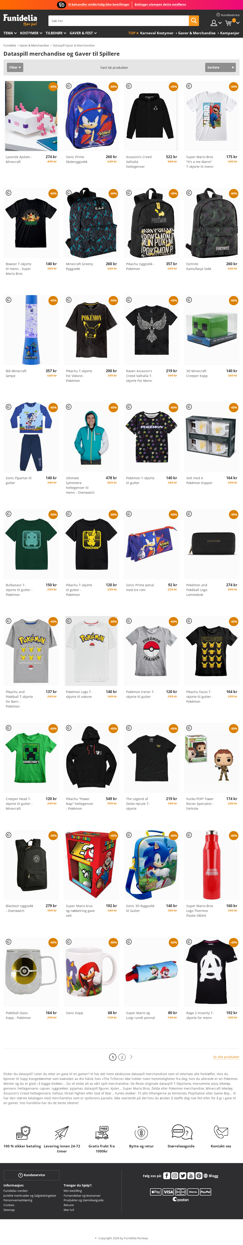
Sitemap (9, 1210)
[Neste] (131, 1057)
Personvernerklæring (17, 1200)
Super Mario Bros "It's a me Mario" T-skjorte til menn (199, 162)
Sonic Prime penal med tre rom (140, 587)
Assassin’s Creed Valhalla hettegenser (139, 162)
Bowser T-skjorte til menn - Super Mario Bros (18, 269)
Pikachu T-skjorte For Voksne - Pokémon (79, 376)
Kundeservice (31, 1175)
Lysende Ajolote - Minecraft (19, 159)
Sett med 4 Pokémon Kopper (199, 480)
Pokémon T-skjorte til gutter (140, 480)
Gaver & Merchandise (34, 45)
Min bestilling (73, 1191)
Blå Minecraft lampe (16, 373)
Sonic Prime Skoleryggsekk (76, 159)
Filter (13, 67)
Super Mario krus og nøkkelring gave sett (80, 911)
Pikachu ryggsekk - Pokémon (140, 266)
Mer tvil (69, 1210)
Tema (8, 33)
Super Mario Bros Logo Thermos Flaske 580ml (199, 911)
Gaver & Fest (81, 33)
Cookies (8, 1205)
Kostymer (29, 33)
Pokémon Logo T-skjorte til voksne (79, 694)
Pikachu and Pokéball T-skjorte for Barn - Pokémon (19, 699)
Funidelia (9, 45)
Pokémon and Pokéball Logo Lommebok (196, 590)
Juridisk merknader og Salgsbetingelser (29, 1195)
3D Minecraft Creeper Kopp (197, 373)
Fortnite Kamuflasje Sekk (198, 266)
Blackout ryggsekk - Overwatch (19, 908)
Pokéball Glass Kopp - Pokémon (18, 1015)
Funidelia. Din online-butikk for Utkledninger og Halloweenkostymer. (20, 20)
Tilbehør (54, 33)
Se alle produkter (226, 1057)
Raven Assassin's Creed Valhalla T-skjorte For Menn (139, 376)
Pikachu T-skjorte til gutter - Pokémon (79, 590)
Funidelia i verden (15, 1191)
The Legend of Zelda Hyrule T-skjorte (138, 804)
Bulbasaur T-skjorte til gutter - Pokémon (19, 590)
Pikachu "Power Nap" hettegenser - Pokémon (79, 804)
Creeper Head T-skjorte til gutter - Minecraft (19, 804)
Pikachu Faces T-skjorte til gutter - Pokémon (199, 697)
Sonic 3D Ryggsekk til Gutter (140, 908)
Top (131, 33)
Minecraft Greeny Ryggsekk (79, 266)
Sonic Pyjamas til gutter (19, 480)
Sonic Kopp (74, 1013)
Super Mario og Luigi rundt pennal (140, 1015)
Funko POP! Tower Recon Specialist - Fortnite (200, 804)
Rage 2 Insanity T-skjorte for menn (200, 1015)
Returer (69, 1205)
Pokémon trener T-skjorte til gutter (140, 694)
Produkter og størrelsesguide (84, 1200)
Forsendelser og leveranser (82, 1195)
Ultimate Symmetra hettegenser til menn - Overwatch (80, 485)
